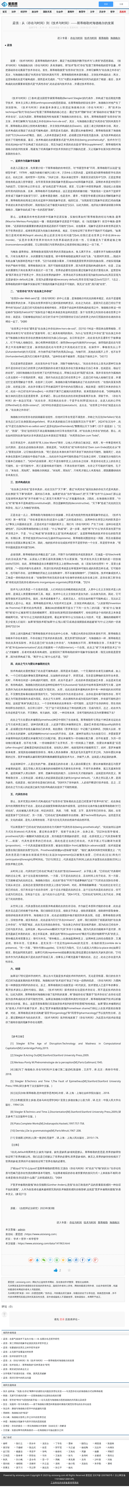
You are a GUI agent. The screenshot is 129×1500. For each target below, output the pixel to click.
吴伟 (83, 1459)
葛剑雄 (6, 1463)
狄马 (70, 1455)
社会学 (59, 11)
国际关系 (47, 11)
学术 (16, 1238)
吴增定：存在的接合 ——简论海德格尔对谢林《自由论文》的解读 (34, 1425)
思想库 (122, 11)
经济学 (24, 11)
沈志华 (98, 1447)
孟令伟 (32, 1459)
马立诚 (71, 1447)
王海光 (71, 1451)
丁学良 (58, 1443)
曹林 (70, 1443)
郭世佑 (32, 1455)
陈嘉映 (111, 1443)
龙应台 (45, 1443)
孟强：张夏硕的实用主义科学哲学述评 (21, 1347)
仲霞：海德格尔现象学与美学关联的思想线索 (24, 1421)
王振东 (58, 1455)
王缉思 (6, 1455)
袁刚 (57, 1463)
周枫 (57, 1459)
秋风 (5, 1459)
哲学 (112, 11)
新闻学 (71, 11)
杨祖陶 (84, 1447)
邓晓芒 (111, 1451)
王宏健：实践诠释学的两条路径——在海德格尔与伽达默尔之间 (33, 1430)
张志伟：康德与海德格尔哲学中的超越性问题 (24, 1408)
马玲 (44, 1455)
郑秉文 (6, 1467)
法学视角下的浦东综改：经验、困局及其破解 (24, 1373)
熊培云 (111, 1455)
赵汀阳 (6, 1451)
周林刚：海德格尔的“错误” (15, 1412)
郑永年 (32, 1443)
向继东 (111, 1447)
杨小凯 (71, 1463)
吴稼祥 (32, 1463)
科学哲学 (34, 1238)
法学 (14, 11)
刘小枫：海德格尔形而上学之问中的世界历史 (24, 1417)
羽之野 (32, 1467)
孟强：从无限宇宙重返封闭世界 (18, 1351)
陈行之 (19, 1443)
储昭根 (19, 1463)
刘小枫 (19, 1459)
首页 (4, 11)
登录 (62, 1319)
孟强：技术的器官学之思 (15, 1356)
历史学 (102, 11)
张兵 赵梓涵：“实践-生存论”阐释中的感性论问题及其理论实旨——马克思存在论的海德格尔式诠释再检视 (53, 1391)
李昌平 (32, 1451)
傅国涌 (98, 1443)
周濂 (83, 1451)
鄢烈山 (84, 1443)
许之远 (45, 1463)
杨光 (70, 1467)
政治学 (35, 11)
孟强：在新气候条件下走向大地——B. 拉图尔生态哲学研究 (31, 1338)
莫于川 (19, 1467)
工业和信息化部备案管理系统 (65, 1482)
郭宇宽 (58, 1447)
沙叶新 (98, 1459)
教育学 (82, 11)
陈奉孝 (19, 1455)
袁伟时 (84, 1455)
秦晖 (5, 1443)
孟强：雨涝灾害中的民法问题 (17, 1377)
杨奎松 (58, 1451)
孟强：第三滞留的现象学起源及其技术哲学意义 (25, 1343)
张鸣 (44, 1451)
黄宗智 (6, 1447)
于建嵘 (19, 1447)
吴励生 (84, 1463)
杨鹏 (97, 1451)
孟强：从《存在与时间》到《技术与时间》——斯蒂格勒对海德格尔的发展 (38, 1360)
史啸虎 (98, 1455)
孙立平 (58, 1467)
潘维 (110, 1463)
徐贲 (44, 1447)
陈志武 (32, 1447)
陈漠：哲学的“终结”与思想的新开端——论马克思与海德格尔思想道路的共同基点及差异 (44, 1399)
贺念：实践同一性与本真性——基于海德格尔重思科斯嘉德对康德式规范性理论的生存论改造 (47, 1404)
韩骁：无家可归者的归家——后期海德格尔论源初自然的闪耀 (32, 1395)
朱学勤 (98, 1463)
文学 (92, 11)
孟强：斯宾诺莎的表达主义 (16, 1369)
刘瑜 (110, 1459)
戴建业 (19, 1451)
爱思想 (10, 5)
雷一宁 (45, 1459)
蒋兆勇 (71, 1459)
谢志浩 (45, 1467)
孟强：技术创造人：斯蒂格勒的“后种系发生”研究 (26, 1364)
